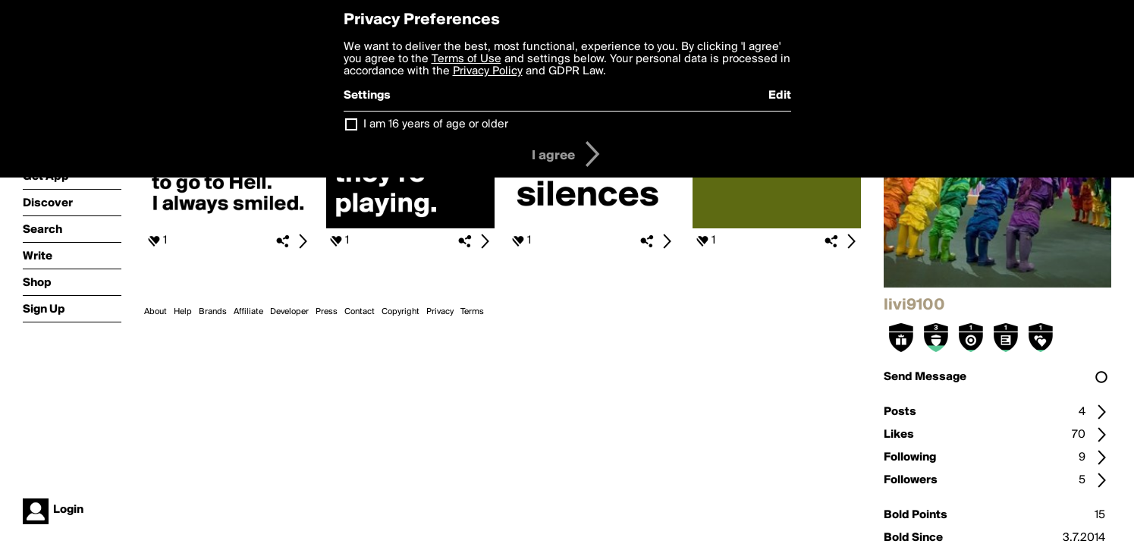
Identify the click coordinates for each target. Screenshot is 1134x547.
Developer (289, 311)
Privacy (440, 311)
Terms (472, 311)
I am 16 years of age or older (435, 124)
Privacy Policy (488, 71)
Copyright (400, 311)
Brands (213, 311)
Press (327, 311)
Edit (779, 96)
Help (183, 311)
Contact (359, 311)
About (155, 311)
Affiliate (248, 311)
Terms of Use (466, 59)
